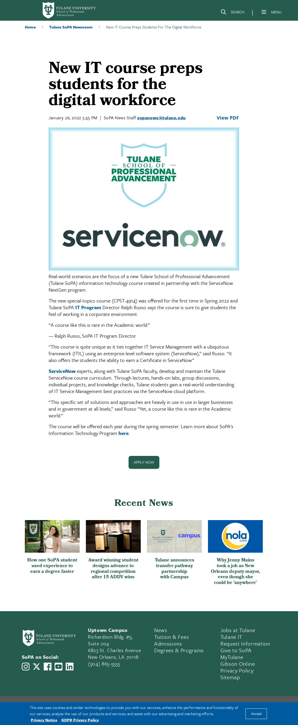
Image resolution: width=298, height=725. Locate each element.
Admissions (168, 644)
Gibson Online (237, 664)
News (160, 630)
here (123, 433)
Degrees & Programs (179, 650)
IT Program (88, 307)
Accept (256, 714)
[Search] (232, 13)
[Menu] (264, 12)
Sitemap (230, 677)
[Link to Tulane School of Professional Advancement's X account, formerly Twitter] (36, 666)
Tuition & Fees (171, 637)
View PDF (228, 118)
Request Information (245, 644)
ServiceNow (62, 370)
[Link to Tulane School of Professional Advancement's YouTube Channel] (58, 666)
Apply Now (144, 462)
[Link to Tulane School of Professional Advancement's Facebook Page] (47, 666)
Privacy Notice (44, 720)
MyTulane (231, 657)
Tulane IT (231, 637)
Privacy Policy (237, 671)
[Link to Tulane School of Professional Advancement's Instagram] (25, 666)
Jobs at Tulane (237, 630)
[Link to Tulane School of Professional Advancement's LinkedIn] (69, 666)
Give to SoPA (236, 650)
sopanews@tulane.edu (161, 117)
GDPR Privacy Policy (80, 720)
